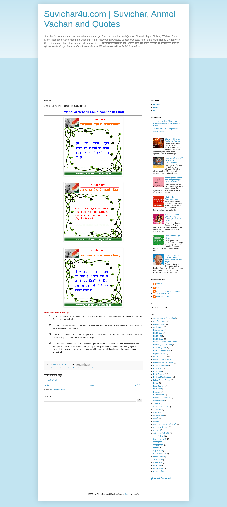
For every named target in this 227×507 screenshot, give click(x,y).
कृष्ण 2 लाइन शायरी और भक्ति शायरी (164, 424)
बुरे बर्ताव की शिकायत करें (161, 478)
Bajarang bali (158, 330)
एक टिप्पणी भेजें (52, 380)
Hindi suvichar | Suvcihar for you (171, 198)
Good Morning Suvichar (162, 359)
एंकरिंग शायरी (157, 412)
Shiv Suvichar (158, 401)
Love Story (157, 389)
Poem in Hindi (158, 395)
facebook (156, 104)
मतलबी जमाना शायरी (159, 454)
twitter (155, 107)
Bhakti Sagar (158, 339)
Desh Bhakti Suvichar (161, 351)
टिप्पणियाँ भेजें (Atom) (58, 389)
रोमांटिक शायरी (158, 463)
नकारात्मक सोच (158, 445)
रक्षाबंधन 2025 (158, 460)
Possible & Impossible (161, 398)
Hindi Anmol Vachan (58, 368)
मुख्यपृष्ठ (92, 385)
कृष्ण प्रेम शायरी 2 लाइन (161, 427)
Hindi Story (157, 371)
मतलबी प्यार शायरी (159, 457)
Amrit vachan (158, 327)
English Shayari (159, 354)
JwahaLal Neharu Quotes (74, 368)
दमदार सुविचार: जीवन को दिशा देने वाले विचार (167, 121)
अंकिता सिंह (157, 404)
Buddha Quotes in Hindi (162, 345)
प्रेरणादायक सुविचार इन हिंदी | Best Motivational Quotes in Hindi (174, 160)
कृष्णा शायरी (157, 430)
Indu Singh (160, 284)
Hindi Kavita (158, 368)
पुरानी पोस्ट (138, 385)
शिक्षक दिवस (157, 465)
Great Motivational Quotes (163, 362)
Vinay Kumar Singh (163, 296)
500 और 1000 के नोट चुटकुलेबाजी (164, 318)
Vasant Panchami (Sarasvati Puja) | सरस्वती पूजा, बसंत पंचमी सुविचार (173, 218)
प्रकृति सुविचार (158, 451)
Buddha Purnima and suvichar (165, 342)
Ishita (158, 288)
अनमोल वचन (157, 410)
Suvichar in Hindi (90, 368)
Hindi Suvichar (158, 374)
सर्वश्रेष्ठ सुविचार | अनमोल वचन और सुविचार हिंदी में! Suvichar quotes (173, 180)
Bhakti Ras (157, 336)
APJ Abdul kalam (159, 321)
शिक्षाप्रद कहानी (158, 468)
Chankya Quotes (159, 348)
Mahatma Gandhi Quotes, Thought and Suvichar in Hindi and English (173, 258)
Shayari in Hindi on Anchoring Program (172, 140)
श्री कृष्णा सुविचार (158, 471)
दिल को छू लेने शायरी (159, 439)
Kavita (155, 383)
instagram (157, 110)
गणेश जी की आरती (159, 436)
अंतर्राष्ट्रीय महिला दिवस (160, 407)
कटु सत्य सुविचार (158, 415)
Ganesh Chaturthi (160, 357)
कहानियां (156, 421)
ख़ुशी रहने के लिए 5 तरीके (161, 433)
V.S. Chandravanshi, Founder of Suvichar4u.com (168, 292)
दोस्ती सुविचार (157, 442)
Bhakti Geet (157, 333)
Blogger (128, 494)
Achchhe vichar (159, 324)
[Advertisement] (113, 73)
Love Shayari (158, 386)
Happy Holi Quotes (160, 365)
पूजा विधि (156, 448)
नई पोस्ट (47, 385)
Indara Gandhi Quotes (161, 380)
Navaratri (156, 392)
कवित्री (155, 418)
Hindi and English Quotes (163, 377)
